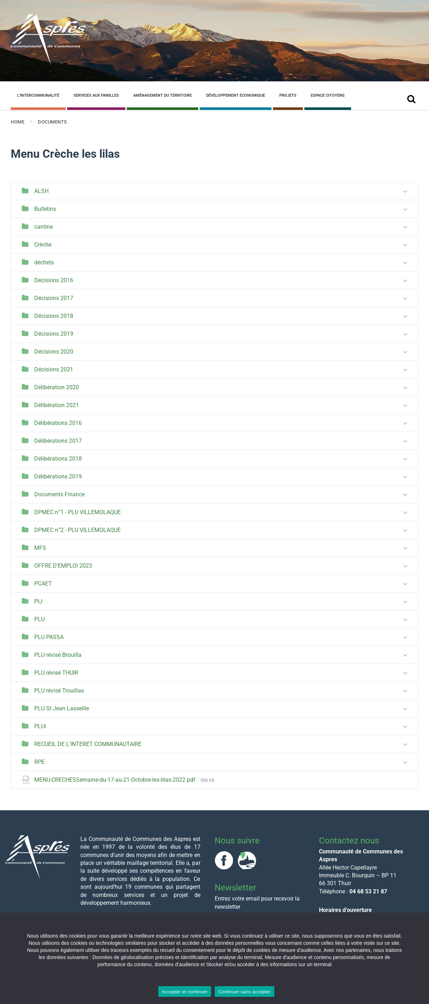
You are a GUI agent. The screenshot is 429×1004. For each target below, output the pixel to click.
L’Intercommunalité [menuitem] (38, 95)
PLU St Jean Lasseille (61, 708)
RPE (39, 762)
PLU (39, 619)
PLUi (40, 726)
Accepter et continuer (185, 991)
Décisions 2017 (53, 298)
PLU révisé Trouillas (59, 690)
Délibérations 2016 (58, 423)
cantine (43, 226)
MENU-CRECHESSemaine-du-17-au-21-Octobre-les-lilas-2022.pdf (115, 779)
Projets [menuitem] (287, 95)
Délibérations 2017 (58, 440)
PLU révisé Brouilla (57, 654)
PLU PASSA (49, 637)
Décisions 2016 (53, 280)
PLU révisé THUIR (56, 672)
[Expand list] (405, 192)
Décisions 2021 (53, 369)
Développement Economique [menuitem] (235, 95)
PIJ (38, 601)
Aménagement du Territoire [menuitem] (162, 95)
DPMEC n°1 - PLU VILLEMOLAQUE (77, 512)
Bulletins (45, 209)
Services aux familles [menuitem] (96, 95)
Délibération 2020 (56, 387)
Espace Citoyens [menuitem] (328, 95)
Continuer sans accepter (244, 991)
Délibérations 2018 (58, 458)
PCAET (43, 583)
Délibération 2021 (56, 405)
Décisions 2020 (53, 351)
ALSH (41, 191)
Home (17, 122)
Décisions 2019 (53, 333)
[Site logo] (48, 63)
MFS (40, 547)
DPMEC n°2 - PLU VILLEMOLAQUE (77, 530)
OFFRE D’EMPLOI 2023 (63, 565)
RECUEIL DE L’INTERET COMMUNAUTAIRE (87, 744)
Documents (52, 122)
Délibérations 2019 (58, 476)
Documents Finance (59, 494)
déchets (44, 262)
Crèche (42, 244)
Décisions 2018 (53, 316)
